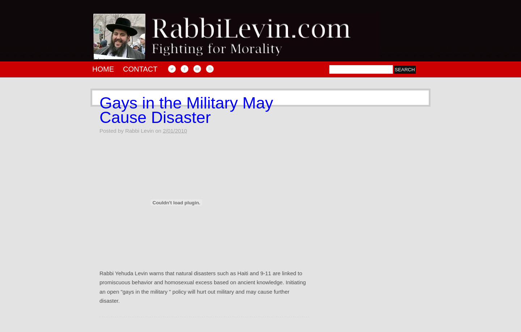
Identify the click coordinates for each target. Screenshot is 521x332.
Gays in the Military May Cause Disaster (186, 110)
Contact (140, 69)
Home (103, 69)
